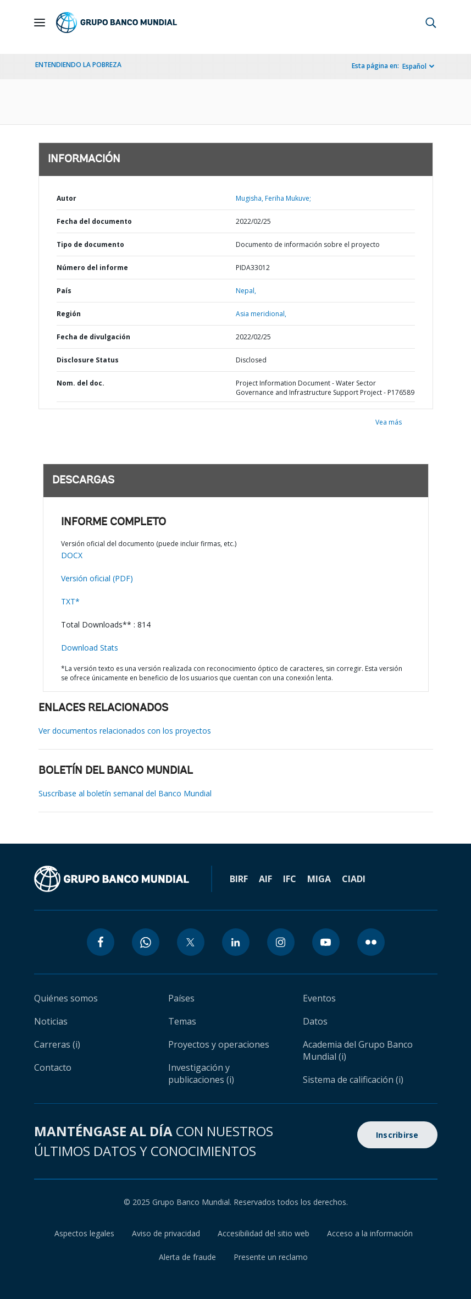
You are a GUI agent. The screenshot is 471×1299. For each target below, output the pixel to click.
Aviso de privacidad (166, 1233)
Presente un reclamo (271, 1257)
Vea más (388, 422)
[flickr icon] (371, 942)
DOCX (71, 555)
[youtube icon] (326, 942)
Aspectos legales (84, 1233)
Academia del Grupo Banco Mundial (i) (358, 1050)
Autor (66, 198)
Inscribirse (397, 1135)
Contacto (52, 1067)
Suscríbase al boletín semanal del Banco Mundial (125, 793)
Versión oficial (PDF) (97, 578)
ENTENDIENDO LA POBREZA (78, 64)
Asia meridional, (261, 313)
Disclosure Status (88, 360)
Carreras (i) (57, 1044)
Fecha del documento (94, 221)
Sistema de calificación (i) (353, 1080)
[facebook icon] (100, 942)
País (64, 290)
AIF (265, 879)
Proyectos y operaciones (218, 1044)
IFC (289, 879)
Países (181, 998)
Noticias (51, 1021)
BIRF (239, 879)
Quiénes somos (66, 998)
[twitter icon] (190, 942)
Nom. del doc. (80, 383)
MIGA (319, 879)
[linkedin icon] (236, 942)
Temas (182, 1021)
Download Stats (89, 647)
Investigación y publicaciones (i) (201, 1073)
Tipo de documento (90, 244)
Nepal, (246, 290)
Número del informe (92, 267)
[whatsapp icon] (145, 942)
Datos (315, 1021)
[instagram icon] (281, 942)
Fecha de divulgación (93, 337)
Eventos (319, 998)
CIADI (353, 879)
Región (69, 313)
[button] (430, 22)
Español (414, 66)
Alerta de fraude (187, 1257)
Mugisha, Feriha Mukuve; (273, 198)
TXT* (70, 601)
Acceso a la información (370, 1233)
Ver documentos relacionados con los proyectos (124, 730)
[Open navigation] (39, 22)
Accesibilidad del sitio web (263, 1233)
